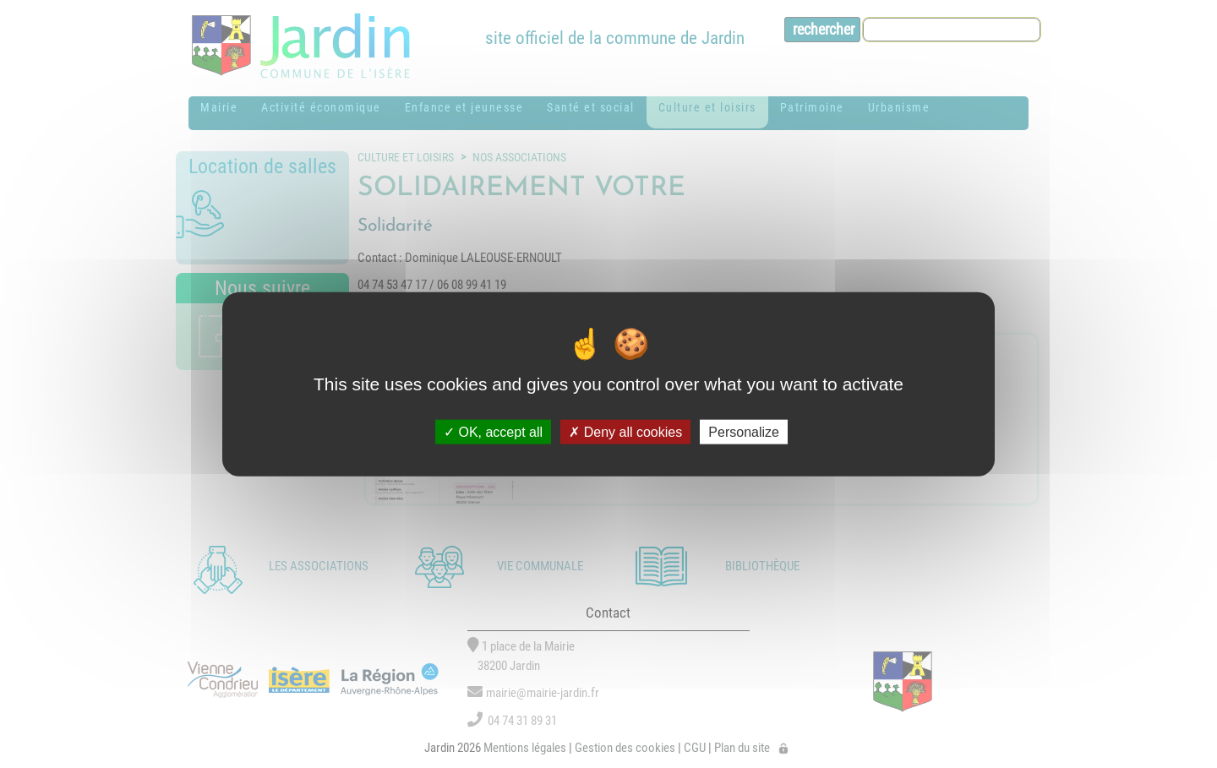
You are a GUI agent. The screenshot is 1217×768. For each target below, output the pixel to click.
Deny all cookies (625, 432)
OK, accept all (493, 432)
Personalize (743, 432)
